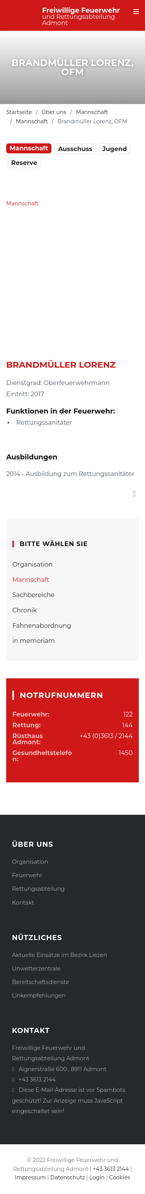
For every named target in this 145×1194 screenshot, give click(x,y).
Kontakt (23, 902)
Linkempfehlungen (39, 995)
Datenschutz (67, 1177)
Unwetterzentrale (36, 968)
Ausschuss (75, 149)
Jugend (114, 149)
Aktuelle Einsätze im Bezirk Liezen (59, 955)
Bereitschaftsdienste (40, 982)
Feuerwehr (27, 875)
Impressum (30, 1177)
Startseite (19, 112)
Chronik (24, 610)
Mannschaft (92, 112)
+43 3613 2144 (37, 1079)
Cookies (119, 1177)
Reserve (24, 162)
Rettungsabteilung (38, 888)
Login (97, 1177)
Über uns (53, 112)
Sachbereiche (33, 595)
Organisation (32, 564)
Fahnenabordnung (41, 625)
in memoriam (33, 640)
